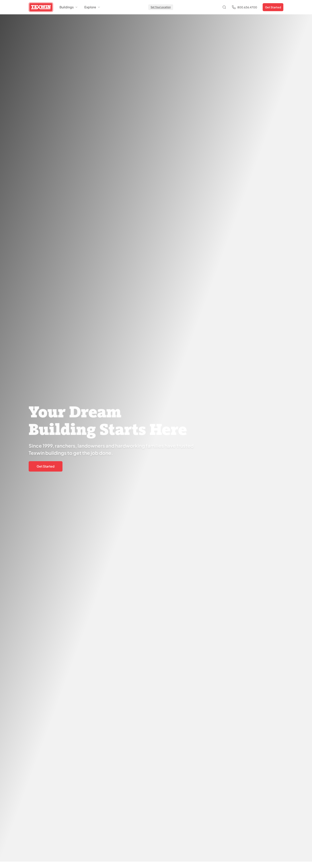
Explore (92, 7)
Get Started (273, 7)
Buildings (68, 7)
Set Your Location (161, 7)
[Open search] (224, 7)
